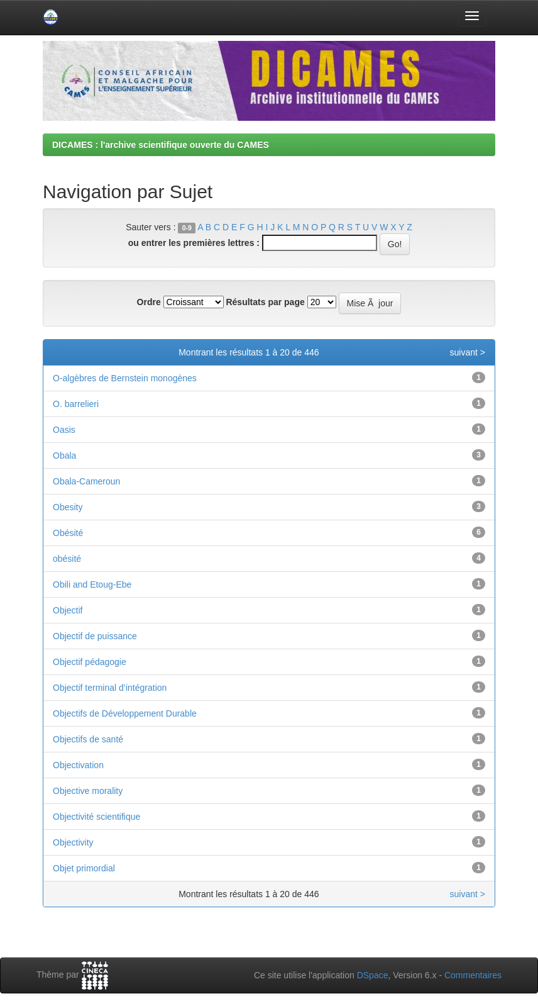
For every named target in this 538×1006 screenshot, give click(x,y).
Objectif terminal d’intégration (110, 688)
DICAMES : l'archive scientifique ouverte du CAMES (160, 145)
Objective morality (88, 791)
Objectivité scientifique (96, 817)
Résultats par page (265, 302)
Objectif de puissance (95, 636)
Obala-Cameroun (86, 481)
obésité (67, 559)
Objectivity (73, 842)
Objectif (67, 610)
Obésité (68, 533)
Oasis (64, 430)
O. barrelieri (76, 404)
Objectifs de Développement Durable (125, 713)
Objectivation (78, 765)
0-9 (187, 228)
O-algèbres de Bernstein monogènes (125, 378)
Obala (64, 455)
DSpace (372, 975)
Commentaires (473, 975)
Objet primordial (84, 868)
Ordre (149, 302)
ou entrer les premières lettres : (194, 243)
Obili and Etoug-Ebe (92, 584)
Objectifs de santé (88, 739)
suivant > (467, 352)
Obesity (67, 507)
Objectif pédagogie (89, 662)
